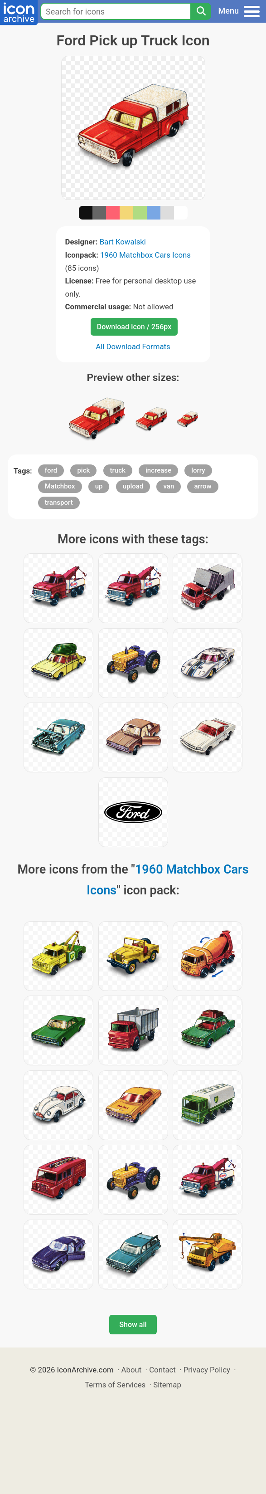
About (131, 1369)
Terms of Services (115, 1384)
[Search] (200, 11)
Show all (132, 1324)
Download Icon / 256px (134, 326)
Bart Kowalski (123, 241)
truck (118, 470)
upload (133, 486)
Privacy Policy (207, 1369)
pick (83, 470)
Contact (162, 1369)
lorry (198, 470)
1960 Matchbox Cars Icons (145, 254)
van (168, 486)
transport (59, 502)
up (99, 486)
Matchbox (60, 486)
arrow (202, 486)
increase (158, 470)
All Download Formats (133, 346)
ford (51, 470)
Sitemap (167, 1384)
